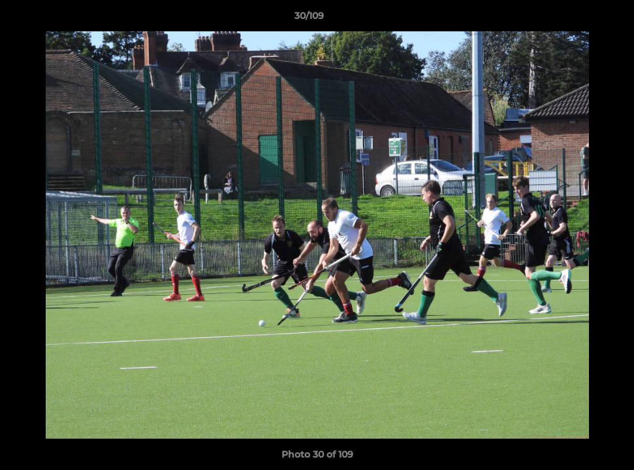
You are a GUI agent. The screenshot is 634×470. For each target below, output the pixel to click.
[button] (579, 19)
